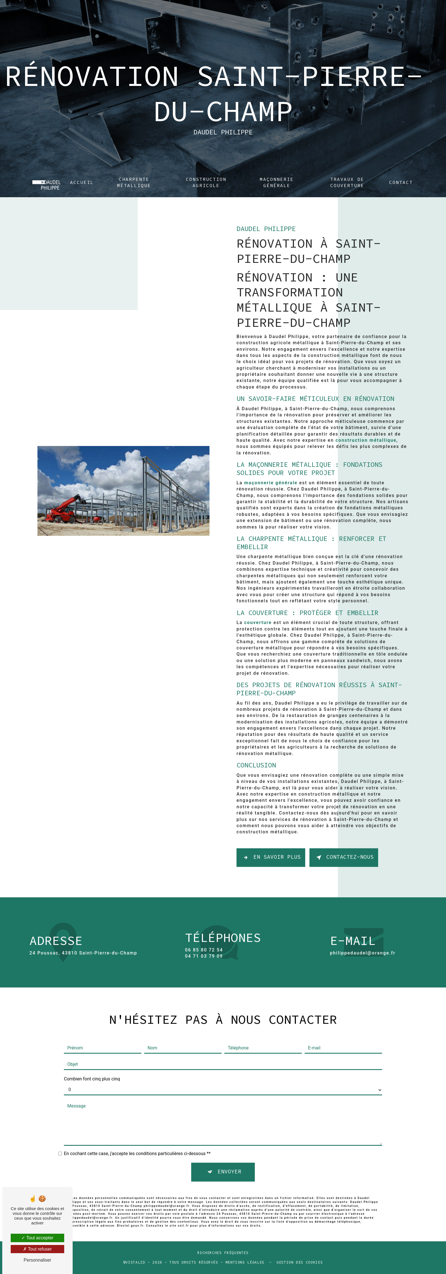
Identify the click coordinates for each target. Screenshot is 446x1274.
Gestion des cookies (299, 1262)
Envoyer (229, 1155)
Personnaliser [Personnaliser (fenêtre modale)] (37, 1260)
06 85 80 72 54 (204, 966)
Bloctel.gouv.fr (130, 1208)
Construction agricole (206, 170)
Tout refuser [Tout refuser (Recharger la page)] (37, 1249)
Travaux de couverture (347, 170)
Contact (401, 170)
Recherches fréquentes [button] (222, 1253)
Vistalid (135, 1262)
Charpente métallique (134, 170)
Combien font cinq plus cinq (92, 1062)
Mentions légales (245, 1262)
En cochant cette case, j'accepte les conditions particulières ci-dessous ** (137, 1137)
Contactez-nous (344, 857)
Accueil (82, 170)
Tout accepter (37, 1237)
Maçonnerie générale (277, 170)
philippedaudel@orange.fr (363, 936)
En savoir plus (271, 857)
